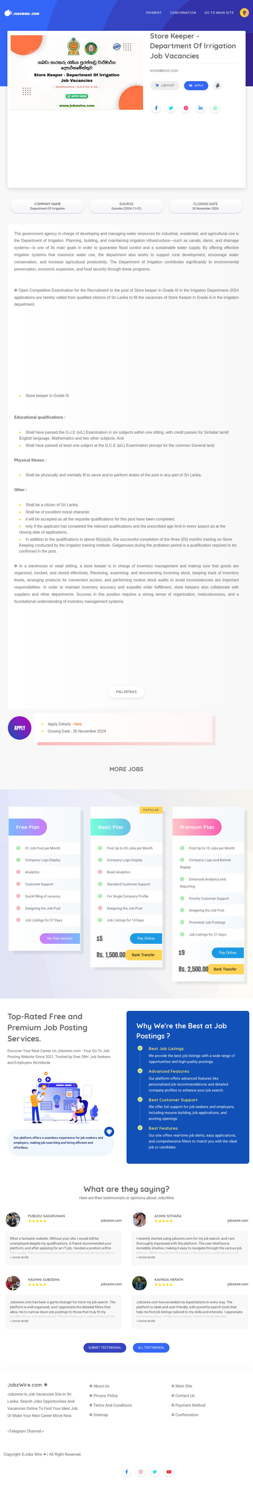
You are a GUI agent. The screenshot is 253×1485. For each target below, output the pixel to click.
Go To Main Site (218, 13)
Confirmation (182, 13)
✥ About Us (99, 1386)
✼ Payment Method (188, 1405)
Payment (153, 13)
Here (78, 724)
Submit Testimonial (104, 1347)
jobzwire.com (111, 1220)
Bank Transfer (143, 955)
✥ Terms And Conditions (110, 1405)
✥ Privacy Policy (103, 1395)
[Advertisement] (126, 150)
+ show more (19, 1257)
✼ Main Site (181, 1386)
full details (126, 692)
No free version (60, 938)
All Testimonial (151, 1347)
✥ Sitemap (98, 1415)
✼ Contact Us (182, 1395)
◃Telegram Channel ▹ (25, 1431)
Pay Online (146, 938)
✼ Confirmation (184, 1415)
